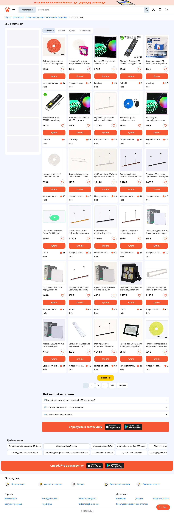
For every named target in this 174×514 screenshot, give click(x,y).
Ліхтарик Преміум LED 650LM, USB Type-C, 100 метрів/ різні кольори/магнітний (130, 62)
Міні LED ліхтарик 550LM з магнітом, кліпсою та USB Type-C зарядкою (53, 118)
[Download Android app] (133, 427)
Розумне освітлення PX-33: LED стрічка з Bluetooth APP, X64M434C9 (79, 118)
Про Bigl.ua (47, 504)
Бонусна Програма (13, 504)
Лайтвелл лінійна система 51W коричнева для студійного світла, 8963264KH (131, 175)
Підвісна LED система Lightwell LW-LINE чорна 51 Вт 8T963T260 (157, 175)
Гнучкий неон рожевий (131, 452)
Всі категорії (18, 17)
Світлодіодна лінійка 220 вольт (131, 446)
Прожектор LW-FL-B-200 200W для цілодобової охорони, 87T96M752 (131, 345)
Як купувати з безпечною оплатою (132, 504)
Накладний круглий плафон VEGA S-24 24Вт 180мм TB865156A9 (79, 62)
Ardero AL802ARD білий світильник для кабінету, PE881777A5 (53, 345)
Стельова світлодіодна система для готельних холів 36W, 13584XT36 (156, 288)
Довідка (139, 498)
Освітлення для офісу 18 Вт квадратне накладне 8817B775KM (157, 232)
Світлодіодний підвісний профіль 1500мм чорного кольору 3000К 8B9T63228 (102, 232)
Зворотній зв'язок (161, 498)
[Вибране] (160, 10)
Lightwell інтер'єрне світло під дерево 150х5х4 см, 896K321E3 (130, 232)
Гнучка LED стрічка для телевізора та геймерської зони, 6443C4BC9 (105, 62)
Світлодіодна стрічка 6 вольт (25, 452)
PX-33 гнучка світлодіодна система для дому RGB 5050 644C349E (155, 118)
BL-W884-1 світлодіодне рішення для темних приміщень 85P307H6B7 (131, 288)
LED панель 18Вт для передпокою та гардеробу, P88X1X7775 (53, 288)
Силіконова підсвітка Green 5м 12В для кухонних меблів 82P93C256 (52, 232)
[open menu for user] (153, 10)
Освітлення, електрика (56, 17)
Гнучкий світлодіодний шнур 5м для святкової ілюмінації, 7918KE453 (156, 345)
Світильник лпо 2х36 (102, 446)
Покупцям (121, 498)
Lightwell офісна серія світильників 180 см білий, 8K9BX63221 (104, 118)
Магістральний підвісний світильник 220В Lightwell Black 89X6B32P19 (104, 345)
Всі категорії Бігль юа (88, 504)
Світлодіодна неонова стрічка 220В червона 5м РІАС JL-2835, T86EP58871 (53, 62)
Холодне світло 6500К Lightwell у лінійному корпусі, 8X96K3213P (79, 288)
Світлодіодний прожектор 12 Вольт (25, 446)
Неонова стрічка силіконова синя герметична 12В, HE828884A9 (127, 118)
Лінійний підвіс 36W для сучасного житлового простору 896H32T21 (105, 175)
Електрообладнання (35, 17)
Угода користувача (88, 498)
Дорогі (72, 30)
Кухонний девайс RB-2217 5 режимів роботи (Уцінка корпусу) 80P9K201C (156, 62)
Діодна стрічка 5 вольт (66, 446)
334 (112, 385)
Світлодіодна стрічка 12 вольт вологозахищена (66, 452)
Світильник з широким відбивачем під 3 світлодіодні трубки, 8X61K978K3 (79, 345)
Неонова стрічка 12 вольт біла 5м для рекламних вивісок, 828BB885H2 (52, 175)
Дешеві (61, 30)
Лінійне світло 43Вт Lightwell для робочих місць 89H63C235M (79, 232)
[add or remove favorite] (62, 69)
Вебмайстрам (11, 498)
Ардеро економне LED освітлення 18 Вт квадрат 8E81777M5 (104, 288)
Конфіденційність (50, 498)
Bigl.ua (8, 17)
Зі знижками (85, 30)
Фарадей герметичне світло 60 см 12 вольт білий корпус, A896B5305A (78, 175)
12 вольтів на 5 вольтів (102, 452)
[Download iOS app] (113, 427)
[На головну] (7, 11)
